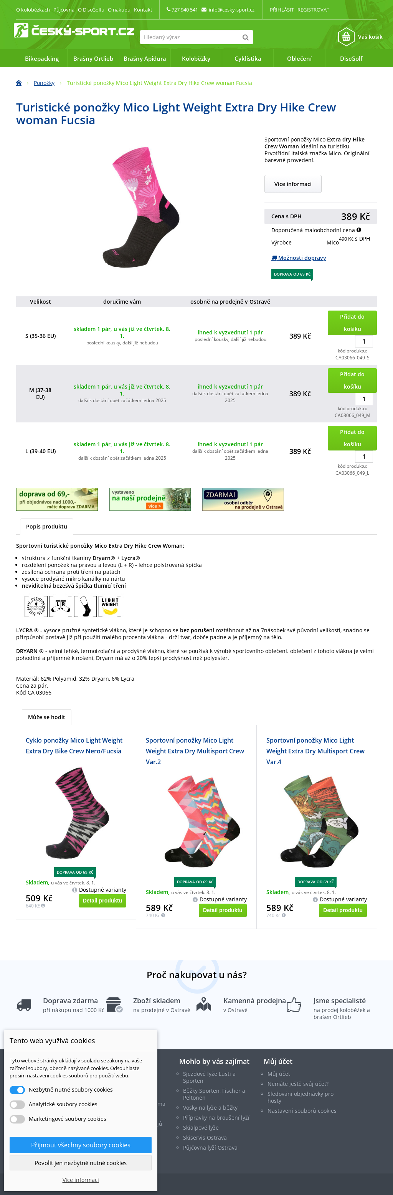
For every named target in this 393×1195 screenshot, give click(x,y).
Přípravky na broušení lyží (216, 1117)
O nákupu (119, 9)
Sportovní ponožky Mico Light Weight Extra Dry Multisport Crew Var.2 (195, 751)
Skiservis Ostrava (205, 1137)
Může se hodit (46, 717)
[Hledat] (246, 37)
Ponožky (44, 82)
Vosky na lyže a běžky (210, 1107)
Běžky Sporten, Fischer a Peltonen (214, 1094)
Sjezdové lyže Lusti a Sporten (209, 1077)
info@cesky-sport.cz (231, 9)
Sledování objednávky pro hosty (301, 1097)
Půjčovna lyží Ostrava (210, 1147)
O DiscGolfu (91, 9)
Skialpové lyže (201, 1127)
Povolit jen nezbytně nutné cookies (81, 1163)
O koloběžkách (33, 9)
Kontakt (143, 9)
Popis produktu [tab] (46, 526)
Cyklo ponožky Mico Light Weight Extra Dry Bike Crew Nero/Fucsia (74, 745)
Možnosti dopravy (298, 257)
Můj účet (278, 1061)
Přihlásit (282, 9)
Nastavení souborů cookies (302, 1110)
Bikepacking (42, 58)
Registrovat (313, 9)
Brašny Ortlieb (93, 58)
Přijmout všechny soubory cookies (80, 1145)
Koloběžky (196, 58)
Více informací (293, 184)
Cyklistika (247, 58)
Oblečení (299, 58)
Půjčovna (63, 9)
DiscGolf (351, 58)
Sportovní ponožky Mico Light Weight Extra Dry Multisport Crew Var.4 (315, 751)
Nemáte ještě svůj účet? (298, 1083)
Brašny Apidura (145, 58)
